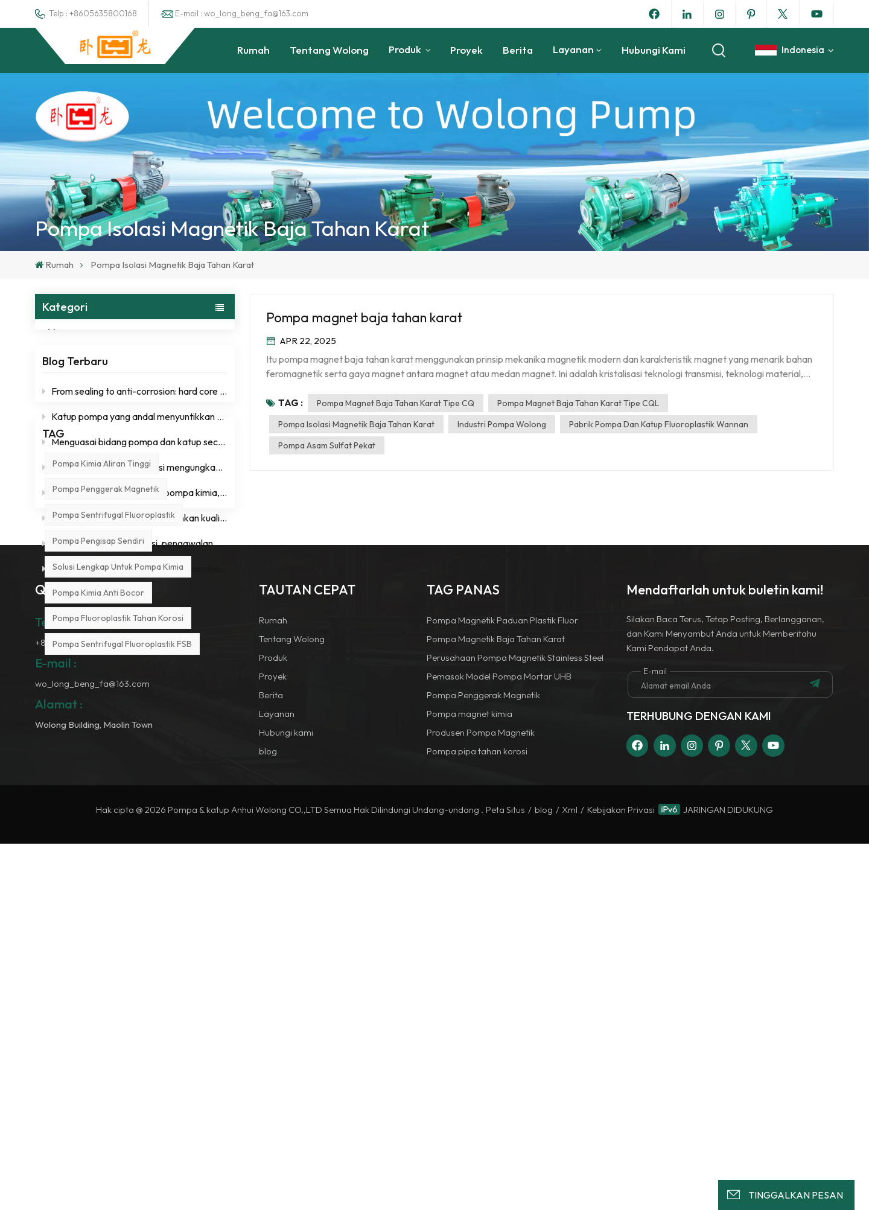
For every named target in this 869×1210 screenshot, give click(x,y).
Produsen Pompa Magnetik (481, 1098)
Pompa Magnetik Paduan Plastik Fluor (502, 986)
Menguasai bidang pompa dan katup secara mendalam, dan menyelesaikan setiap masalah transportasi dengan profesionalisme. (134, 465)
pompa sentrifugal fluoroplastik (114, 725)
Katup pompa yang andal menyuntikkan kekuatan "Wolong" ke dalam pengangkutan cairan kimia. (134, 439)
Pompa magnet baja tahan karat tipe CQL (578, 403)
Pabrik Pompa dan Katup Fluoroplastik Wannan (658, 424)
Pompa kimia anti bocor (98, 802)
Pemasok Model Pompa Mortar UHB (499, 1042)
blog (71, 332)
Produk (406, 49)
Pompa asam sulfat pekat (326, 445)
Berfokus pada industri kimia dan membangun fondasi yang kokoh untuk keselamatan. (134, 591)
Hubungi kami (654, 49)
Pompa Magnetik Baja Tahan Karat (496, 1005)
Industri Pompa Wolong (501, 424)
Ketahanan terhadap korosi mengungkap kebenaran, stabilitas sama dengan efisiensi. (134, 490)
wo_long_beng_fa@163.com (92, 1050)
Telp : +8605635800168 (93, 13)
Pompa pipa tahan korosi (477, 1117)
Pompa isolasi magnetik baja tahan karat (356, 424)
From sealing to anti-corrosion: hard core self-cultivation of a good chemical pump (134, 414)
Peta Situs (505, 1176)
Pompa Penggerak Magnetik (483, 1061)
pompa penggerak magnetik (106, 699)
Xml (570, 1176)
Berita (518, 49)
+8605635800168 (72, 1008)
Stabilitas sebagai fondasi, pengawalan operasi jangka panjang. (134, 566)
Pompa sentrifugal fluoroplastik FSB (122, 854)
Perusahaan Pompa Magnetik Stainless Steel (515, 1024)
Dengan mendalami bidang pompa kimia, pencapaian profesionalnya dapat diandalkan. (134, 515)
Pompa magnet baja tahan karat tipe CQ (395, 403)
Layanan (573, 49)
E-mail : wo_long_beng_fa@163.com (241, 13)
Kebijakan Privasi (621, 1176)
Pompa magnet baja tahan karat (364, 317)
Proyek (466, 49)
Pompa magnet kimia (469, 1080)
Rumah (253, 49)
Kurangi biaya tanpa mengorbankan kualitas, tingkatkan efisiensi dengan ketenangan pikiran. (134, 541)
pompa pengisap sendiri (98, 750)
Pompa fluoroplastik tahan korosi (118, 828)
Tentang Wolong (329, 49)
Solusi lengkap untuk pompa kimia (118, 776)
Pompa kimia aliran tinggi (102, 673)
